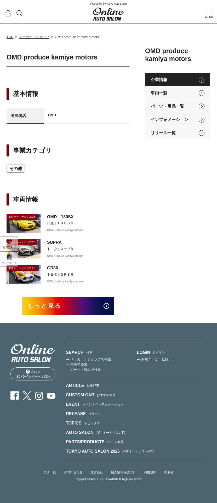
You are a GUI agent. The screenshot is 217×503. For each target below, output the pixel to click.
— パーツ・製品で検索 (83, 370)
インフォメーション (169, 119)
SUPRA (54, 242)
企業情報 (159, 79)
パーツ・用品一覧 (167, 106)
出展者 (169, 472)
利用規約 (150, 472)
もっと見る (44, 306)
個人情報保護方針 (123, 472)
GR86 (52, 268)
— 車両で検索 (76, 364)
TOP (10, 37)
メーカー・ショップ (34, 37)
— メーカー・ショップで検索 (88, 359)
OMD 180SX (60, 217)
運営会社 (96, 472)
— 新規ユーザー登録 (153, 359)
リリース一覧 (163, 133)
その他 (15, 168)
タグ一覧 (49, 472)
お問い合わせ (73, 472)
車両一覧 (159, 93)
